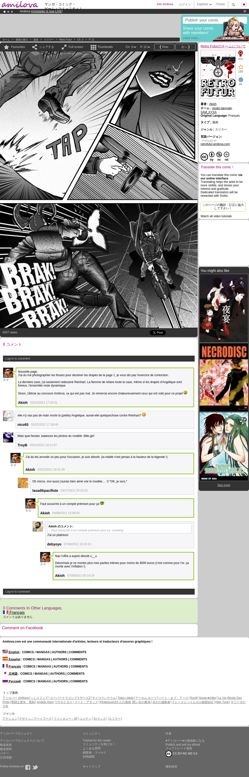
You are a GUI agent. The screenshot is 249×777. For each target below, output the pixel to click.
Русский (11, 681)
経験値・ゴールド (94, 752)
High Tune (222, 702)
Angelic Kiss (45, 702)
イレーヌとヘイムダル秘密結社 (192, 702)
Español (11, 659)
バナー (4, 753)
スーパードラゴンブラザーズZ (70, 698)
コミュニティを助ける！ (99, 744)
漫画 (35, 39)
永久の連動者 (161, 702)
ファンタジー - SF (66, 718)
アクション (9, 718)
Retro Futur (65, 39)
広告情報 (6, 757)
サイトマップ (92, 766)
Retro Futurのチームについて (223, 46)
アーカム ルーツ (146, 698)
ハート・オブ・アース (173, 698)
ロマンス (100, 718)
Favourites (18, 47)
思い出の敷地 (141, 702)
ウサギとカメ (63, 702)
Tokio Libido (125, 698)
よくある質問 (92, 748)
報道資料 (6, 749)
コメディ (85, 718)
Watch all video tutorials (216, 216)
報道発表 (6, 745)
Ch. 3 (80, 39)
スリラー (49, 39)
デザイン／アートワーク (35, 718)
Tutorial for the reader (97, 740)
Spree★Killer (207, 698)
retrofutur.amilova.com (215, 144)
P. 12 (91, 39)
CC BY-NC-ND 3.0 (181, 754)
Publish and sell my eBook (183, 744)
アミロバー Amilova (15, 698)
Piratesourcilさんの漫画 (116, 702)
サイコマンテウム (104, 698)
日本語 (10, 673)
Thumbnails (105, 47)
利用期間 (89, 756)
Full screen (76, 47)
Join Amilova (164, 4)
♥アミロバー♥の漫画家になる (185, 740)
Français (14, 612)
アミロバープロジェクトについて (22, 740)
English (11, 652)
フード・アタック (86, 702)
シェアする (46, 47)
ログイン (185, 4)
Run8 (193, 698)
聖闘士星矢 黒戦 (23, 702)
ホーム (6, 39)
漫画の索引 (22, 39)
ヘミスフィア (39, 698)
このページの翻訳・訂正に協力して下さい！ (223, 206)
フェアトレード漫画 (179, 748)
